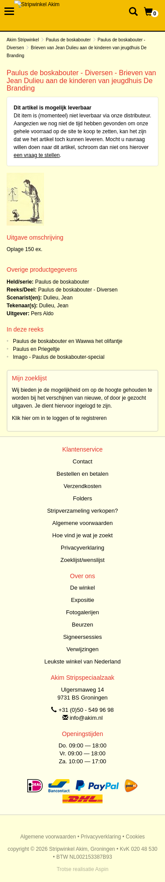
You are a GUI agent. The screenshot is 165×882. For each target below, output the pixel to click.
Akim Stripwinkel (23, 39)
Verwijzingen (82, 649)
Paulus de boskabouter (68, 39)
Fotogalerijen (82, 612)
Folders (82, 498)
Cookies (135, 837)
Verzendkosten (82, 486)
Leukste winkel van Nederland (82, 661)
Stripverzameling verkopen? (82, 510)
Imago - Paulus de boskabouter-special (58, 357)
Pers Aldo (42, 313)
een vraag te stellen (37, 155)
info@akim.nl (86, 717)
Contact (82, 461)
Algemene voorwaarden (82, 523)
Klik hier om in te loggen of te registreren (59, 418)
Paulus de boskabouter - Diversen (77, 290)
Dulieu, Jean (58, 298)
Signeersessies (82, 637)
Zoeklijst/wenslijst (82, 560)
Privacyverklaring (82, 547)
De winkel (82, 587)
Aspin (101, 869)
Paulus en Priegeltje (36, 349)
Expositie (82, 600)
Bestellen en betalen (83, 473)
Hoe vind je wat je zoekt (82, 535)
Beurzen (82, 624)
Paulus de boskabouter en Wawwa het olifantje (67, 341)
